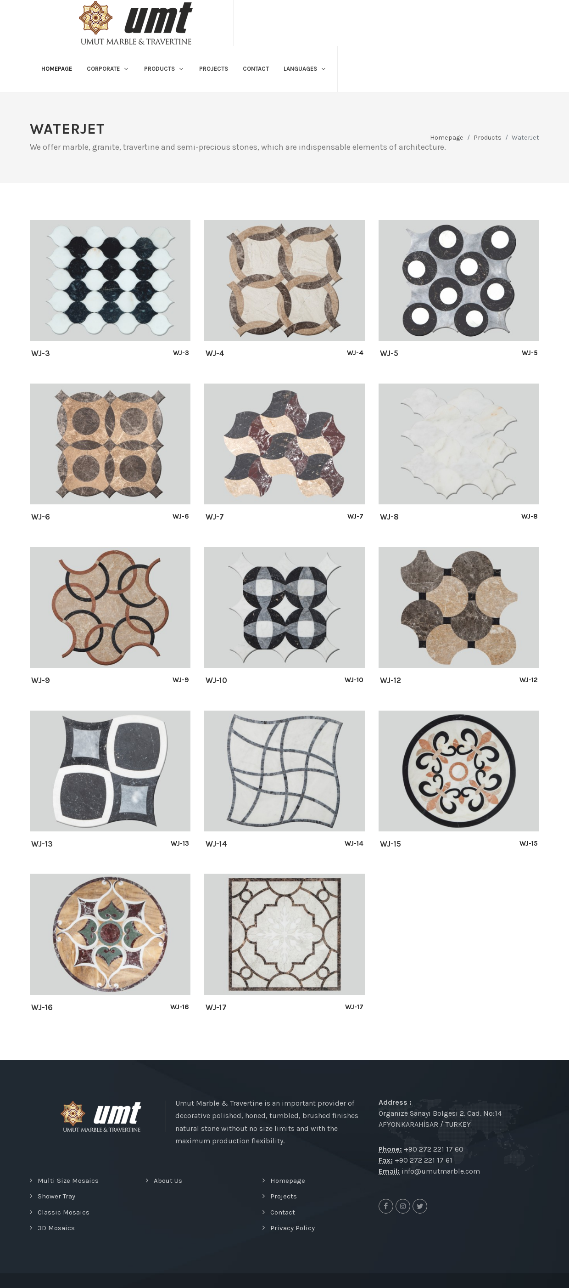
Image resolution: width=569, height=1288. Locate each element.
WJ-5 (389, 353)
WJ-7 (215, 516)
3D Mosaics (56, 1228)
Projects (283, 1196)
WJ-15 (390, 843)
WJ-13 (42, 843)
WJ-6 (40, 516)
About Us (168, 1180)
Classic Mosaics (63, 1212)
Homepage (446, 137)
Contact (282, 1212)
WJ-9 (40, 680)
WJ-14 (216, 843)
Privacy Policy (292, 1228)
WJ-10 (216, 680)
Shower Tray (56, 1196)
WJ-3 (40, 353)
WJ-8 (389, 516)
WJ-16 (42, 1007)
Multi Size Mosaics (68, 1180)
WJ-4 (215, 353)
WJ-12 (390, 680)
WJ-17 (216, 1007)
